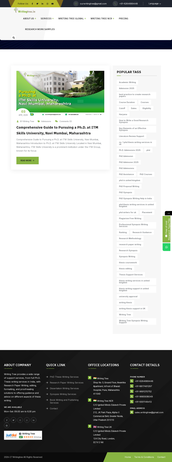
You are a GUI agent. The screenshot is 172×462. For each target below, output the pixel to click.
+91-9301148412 (143, 401)
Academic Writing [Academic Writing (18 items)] (127, 82)
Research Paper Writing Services (66, 382)
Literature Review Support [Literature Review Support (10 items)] (131, 136)
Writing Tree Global (71, 18)
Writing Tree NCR (101, 18)
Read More (28, 166)
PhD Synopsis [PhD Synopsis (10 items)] (125, 192)
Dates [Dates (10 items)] (133, 108)
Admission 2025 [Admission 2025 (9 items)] (126, 88)
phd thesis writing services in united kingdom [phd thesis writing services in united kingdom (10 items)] (136, 205)
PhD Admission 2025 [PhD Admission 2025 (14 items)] (128, 162)
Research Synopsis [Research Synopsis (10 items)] (128, 250)
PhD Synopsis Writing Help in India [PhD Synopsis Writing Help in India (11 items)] (135, 198)
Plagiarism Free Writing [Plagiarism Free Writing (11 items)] (130, 218)
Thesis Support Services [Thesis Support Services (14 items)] (130, 274)
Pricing (123, 18)
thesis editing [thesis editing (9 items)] (125, 268)
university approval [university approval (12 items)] (128, 296)
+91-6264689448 (128, 3)
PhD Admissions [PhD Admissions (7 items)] (126, 168)
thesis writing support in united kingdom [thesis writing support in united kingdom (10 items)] (133, 289)
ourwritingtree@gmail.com (93, 3)
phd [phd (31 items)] (147, 150)
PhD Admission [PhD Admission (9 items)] (126, 156)
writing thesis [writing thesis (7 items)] (125, 302)
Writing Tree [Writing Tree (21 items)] (125, 314)
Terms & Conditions (144, 457)
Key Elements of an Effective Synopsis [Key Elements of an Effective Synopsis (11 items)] (132, 129)
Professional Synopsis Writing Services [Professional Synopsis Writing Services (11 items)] (133, 225)
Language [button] (154, 3)
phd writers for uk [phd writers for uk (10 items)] (127, 212)
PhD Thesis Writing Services (64, 377)
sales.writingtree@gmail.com (149, 412)
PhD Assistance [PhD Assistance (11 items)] (146, 168)
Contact (54, 408)
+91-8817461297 (143, 386)
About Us (28, 18)
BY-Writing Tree (25, 121)
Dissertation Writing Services (64, 388)
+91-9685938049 (144, 396)
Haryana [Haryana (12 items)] (123, 114)
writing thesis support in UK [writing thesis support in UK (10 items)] (132, 308)
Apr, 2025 (23, 113)
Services (46, 18)
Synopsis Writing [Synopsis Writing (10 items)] (127, 256)
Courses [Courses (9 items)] (144, 102)
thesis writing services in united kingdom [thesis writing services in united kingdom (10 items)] (134, 281)
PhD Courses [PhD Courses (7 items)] (125, 174)
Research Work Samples (40, 29)
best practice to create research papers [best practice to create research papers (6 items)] (134, 95)
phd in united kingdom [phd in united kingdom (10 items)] (129, 180)
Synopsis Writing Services (63, 394)
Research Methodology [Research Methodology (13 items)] (130, 238)
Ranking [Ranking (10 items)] (122, 232)
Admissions (44, 121)
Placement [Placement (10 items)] (146, 212)
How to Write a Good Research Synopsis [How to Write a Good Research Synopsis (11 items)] (133, 121)
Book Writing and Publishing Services (64, 401)
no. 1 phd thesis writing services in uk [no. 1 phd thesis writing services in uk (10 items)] (135, 143)
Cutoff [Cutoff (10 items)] (122, 108)
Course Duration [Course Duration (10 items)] (127, 102)
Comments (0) (63, 121)
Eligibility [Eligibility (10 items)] (145, 108)
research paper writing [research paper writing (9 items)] (130, 244)
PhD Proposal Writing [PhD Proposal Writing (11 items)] (129, 186)
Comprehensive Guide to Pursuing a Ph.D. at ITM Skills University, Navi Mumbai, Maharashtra (59, 133)
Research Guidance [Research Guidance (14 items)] (141, 232)
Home (128, 457)
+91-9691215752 (143, 391)
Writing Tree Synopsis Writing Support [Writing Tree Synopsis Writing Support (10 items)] (133, 321)
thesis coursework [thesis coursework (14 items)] (128, 262)
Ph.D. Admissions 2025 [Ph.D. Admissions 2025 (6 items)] (129, 150)
